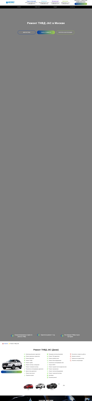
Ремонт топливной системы (32, 366)
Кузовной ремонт (53, 377)
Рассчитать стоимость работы (79, 354)
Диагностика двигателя (31, 371)
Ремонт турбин (29, 362)
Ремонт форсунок (30, 358)
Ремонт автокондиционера (55, 360)
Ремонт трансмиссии (53, 369)
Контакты (72, 7)
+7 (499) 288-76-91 (31, 3)
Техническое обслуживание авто (56, 362)
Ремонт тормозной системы (55, 373)
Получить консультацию (81, 3)
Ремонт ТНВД (29, 360)
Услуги (19, 7)
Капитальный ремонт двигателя (33, 354)
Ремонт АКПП (52, 364)
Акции (55, 7)
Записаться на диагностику (78, 358)
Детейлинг (51, 375)
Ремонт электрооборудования (56, 371)
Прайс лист (37, 7)
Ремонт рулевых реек (54, 358)
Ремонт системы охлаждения (32, 364)
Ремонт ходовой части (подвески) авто (58, 366)
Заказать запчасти (76, 356)
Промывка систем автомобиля (56, 354)
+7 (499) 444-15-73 (55, 3)
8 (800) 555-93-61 (80, 2)
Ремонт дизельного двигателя (33, 356)
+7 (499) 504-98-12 (65, 3)
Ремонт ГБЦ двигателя (54, 356)
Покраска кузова (30, 375)
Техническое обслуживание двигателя (34, 369)
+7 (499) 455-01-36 (44, 3)
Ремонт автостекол (30, 373)
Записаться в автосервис (11, 371)
